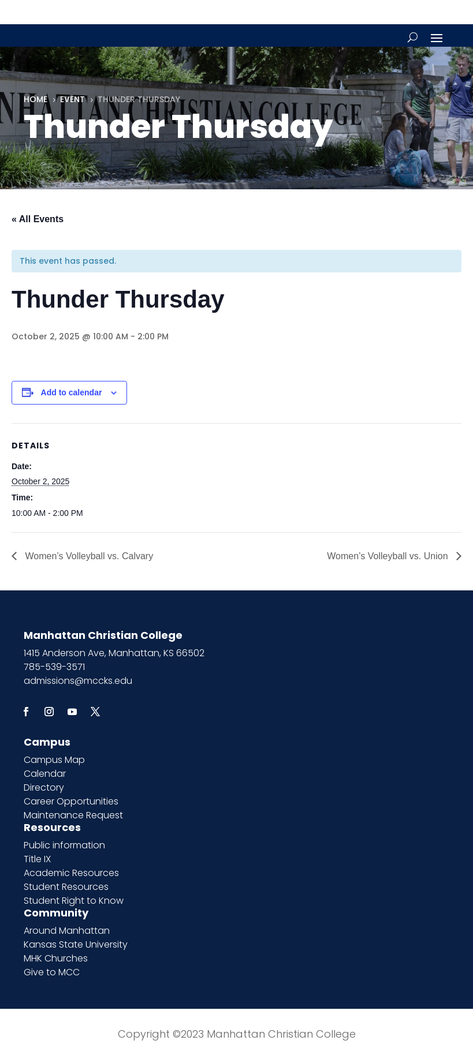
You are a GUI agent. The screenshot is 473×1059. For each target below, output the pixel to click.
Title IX (37, 859)
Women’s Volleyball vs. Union (388, 556)
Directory (44, 787)
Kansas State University (76, 944)
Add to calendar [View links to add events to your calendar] (71, 392)
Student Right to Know (74, 900)
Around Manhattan (67, 930)
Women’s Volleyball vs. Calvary (88, 556)
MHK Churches (56, 958)
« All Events (38, 219)
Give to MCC (52, 972)
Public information (64, 845)
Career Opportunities (71, 801)
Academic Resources (71, 873)
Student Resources (66, 886)
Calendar (45, 773)
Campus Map (54, 759)
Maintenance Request (73, 815)
